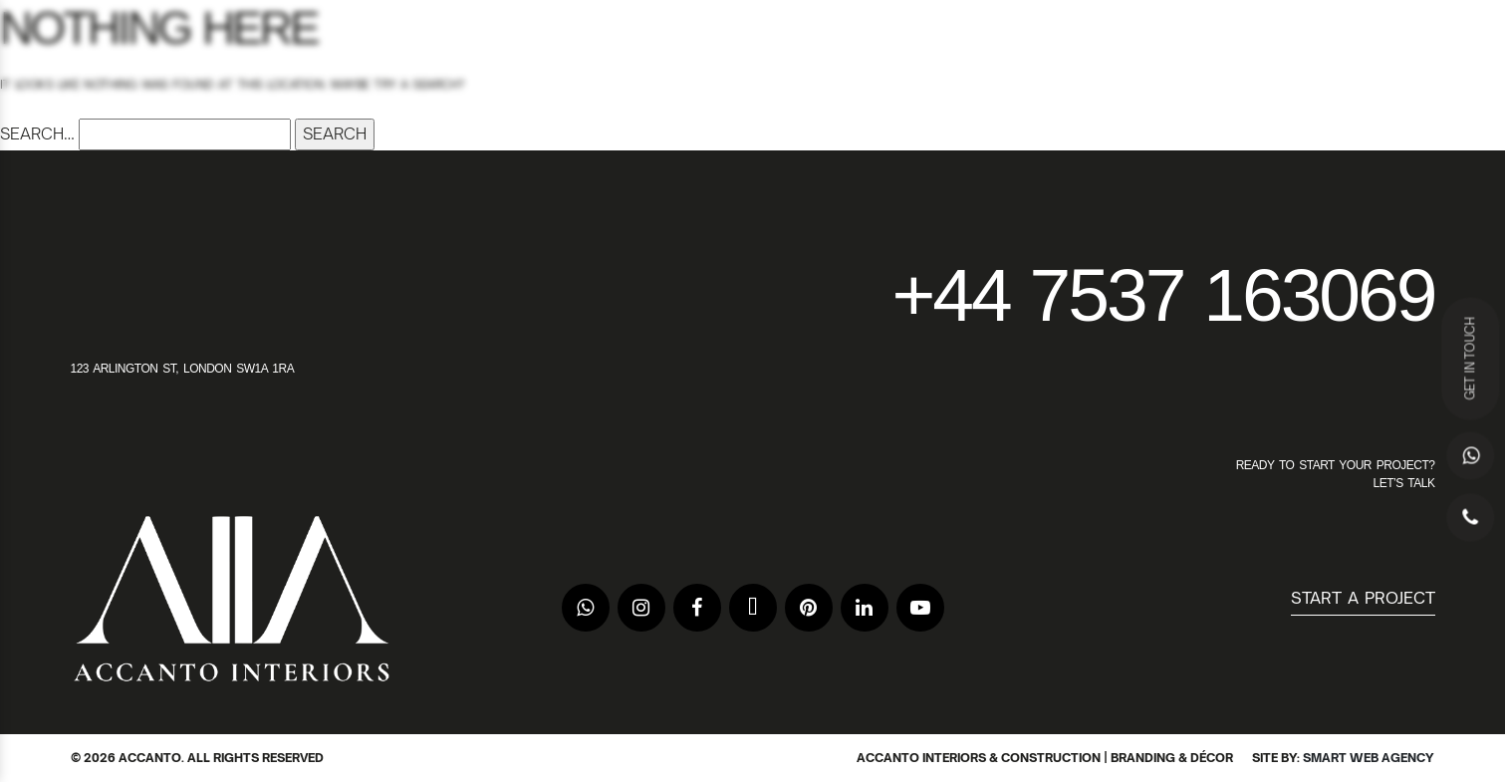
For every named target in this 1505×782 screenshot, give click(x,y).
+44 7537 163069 (1162, 295)
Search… (37, 133)
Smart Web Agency (1368, 757)
